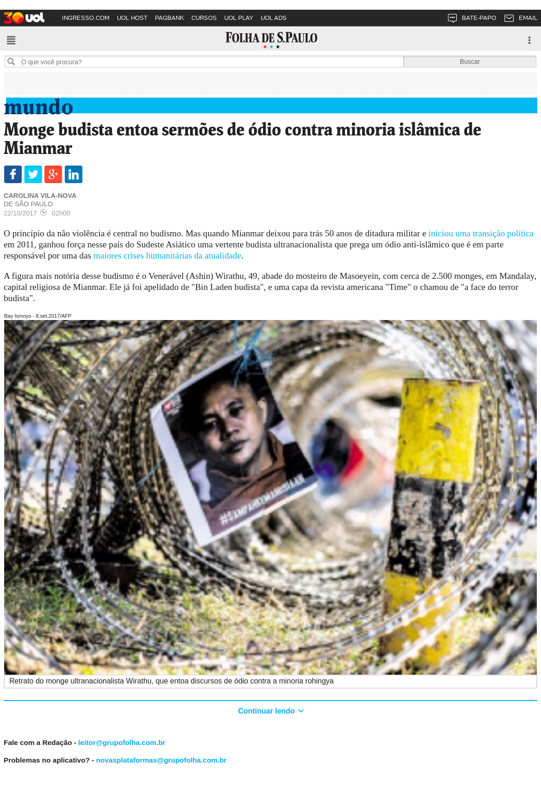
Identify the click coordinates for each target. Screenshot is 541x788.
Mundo (39, 105)
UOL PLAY (238, 17)
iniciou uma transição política (481, 233)
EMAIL (520, 19)
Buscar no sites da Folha (15, 61)
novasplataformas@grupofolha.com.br (161, 760)
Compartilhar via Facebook (13, 174)
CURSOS (204, 17)
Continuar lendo (267, 711)
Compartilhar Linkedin (74, 174)
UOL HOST (132, 17)
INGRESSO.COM (86, 17)
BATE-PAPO (471, 19)
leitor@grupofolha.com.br (121, 742)
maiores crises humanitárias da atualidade (167, 255)
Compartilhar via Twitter (33, 174)
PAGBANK (169, 17)
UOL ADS (274, 17)
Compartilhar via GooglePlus (53, 174)
